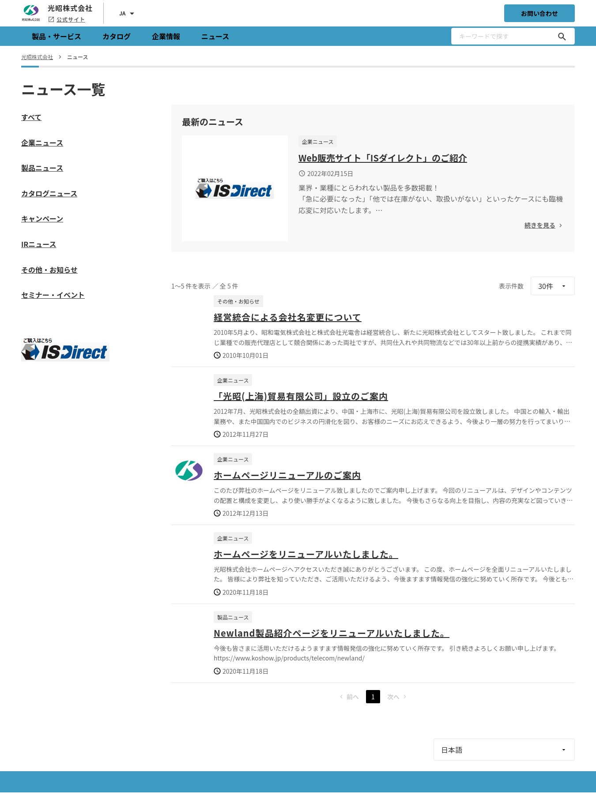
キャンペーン (42, 218)
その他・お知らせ (49, 269)
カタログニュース (49, 193)
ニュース (215, 36)
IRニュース (38, 244)
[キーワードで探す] (562, 36)
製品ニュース (42, 167)
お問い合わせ (539, 13)
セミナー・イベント (53, 294)
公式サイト (66, 19)
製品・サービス (56, 36)
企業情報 (166, 36)
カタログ (116, 36)
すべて (31, 117)
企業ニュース (42, 142)
